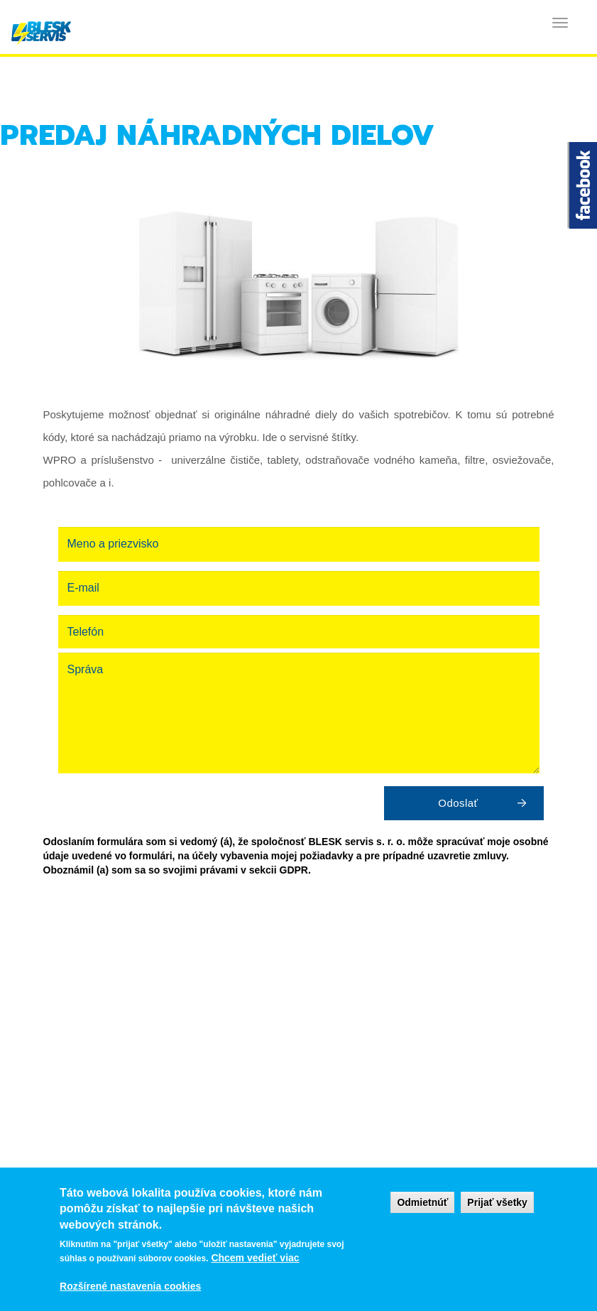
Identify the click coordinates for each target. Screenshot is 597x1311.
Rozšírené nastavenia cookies (130, 1286)
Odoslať (458, 803)
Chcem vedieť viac (255, 1257)
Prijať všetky (497, 1202)
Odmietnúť (422, 1202)
